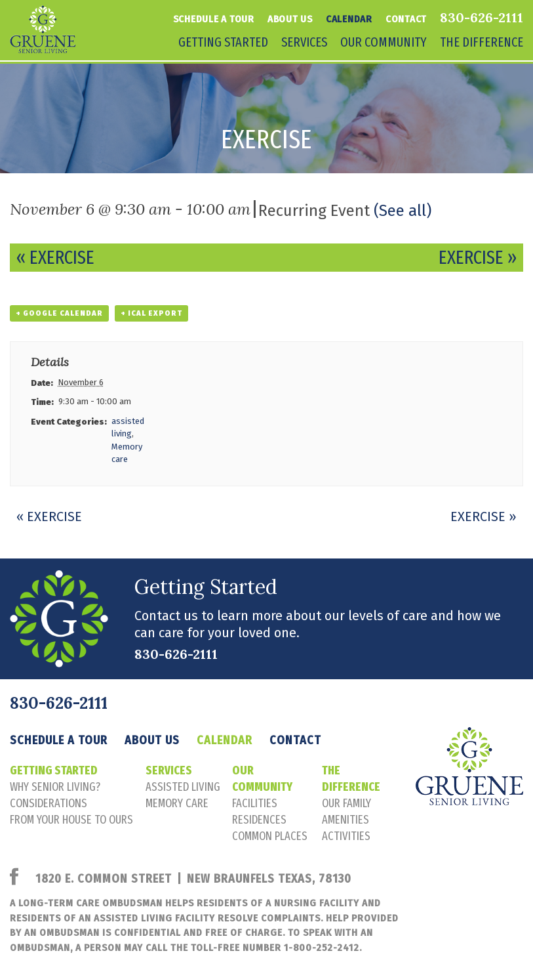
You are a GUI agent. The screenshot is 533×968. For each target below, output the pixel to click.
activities (346, 836)
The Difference (481, 42)
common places (269, 836)
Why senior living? (55, 787)
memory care (177, 803)
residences (259, 819)
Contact (406, 19)
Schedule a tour (213, 19)
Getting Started (223, 42)
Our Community (383, 42)
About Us (290, 19)
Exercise (55, 257)
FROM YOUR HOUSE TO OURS (71, 819)
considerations (48, 803)
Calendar (349, 19)
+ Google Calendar (59, 313)
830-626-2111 (481, 17)
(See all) (402, 210)
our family (346, 803)
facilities (254, 803)
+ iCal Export (151, 313)
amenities (345, 819)
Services (304, 42)
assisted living (183, 787)
